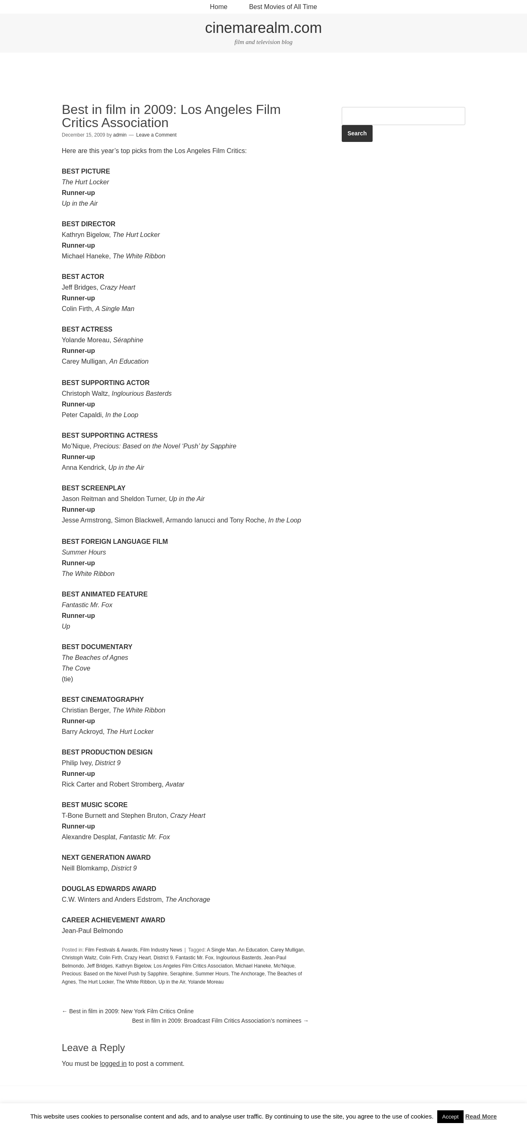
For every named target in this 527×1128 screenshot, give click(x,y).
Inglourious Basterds (238, 958)
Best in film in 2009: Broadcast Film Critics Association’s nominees (220, 1020)
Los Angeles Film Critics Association (193, 966)
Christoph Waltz (79, 958)
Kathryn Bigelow (133, 966)
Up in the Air (172, 982)
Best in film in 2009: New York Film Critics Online (128, 1011)
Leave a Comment (156, 135)
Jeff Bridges (100, 966)
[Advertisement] (263, 78)
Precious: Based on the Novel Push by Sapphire (114, 974)
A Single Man (221, 950)
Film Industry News (161, 950)
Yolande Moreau (206, 982)
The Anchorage (247, 974)
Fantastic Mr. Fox (194, 958)
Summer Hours (212, 974)
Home (219, 6)
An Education (253, 950)
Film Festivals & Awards (111, 950)
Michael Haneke (253, 966)
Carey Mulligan (286, 950)
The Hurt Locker (95, 982)
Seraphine (181, 974)
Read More (481, 1116)
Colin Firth (110, 958)
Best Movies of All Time (283, 6)
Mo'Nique (284, 966)
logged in (113, 1063)
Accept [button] (450, 1117)
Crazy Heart (137, 958)
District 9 (163, 958)
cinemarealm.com (263, 27)
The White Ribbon (136, 982)
